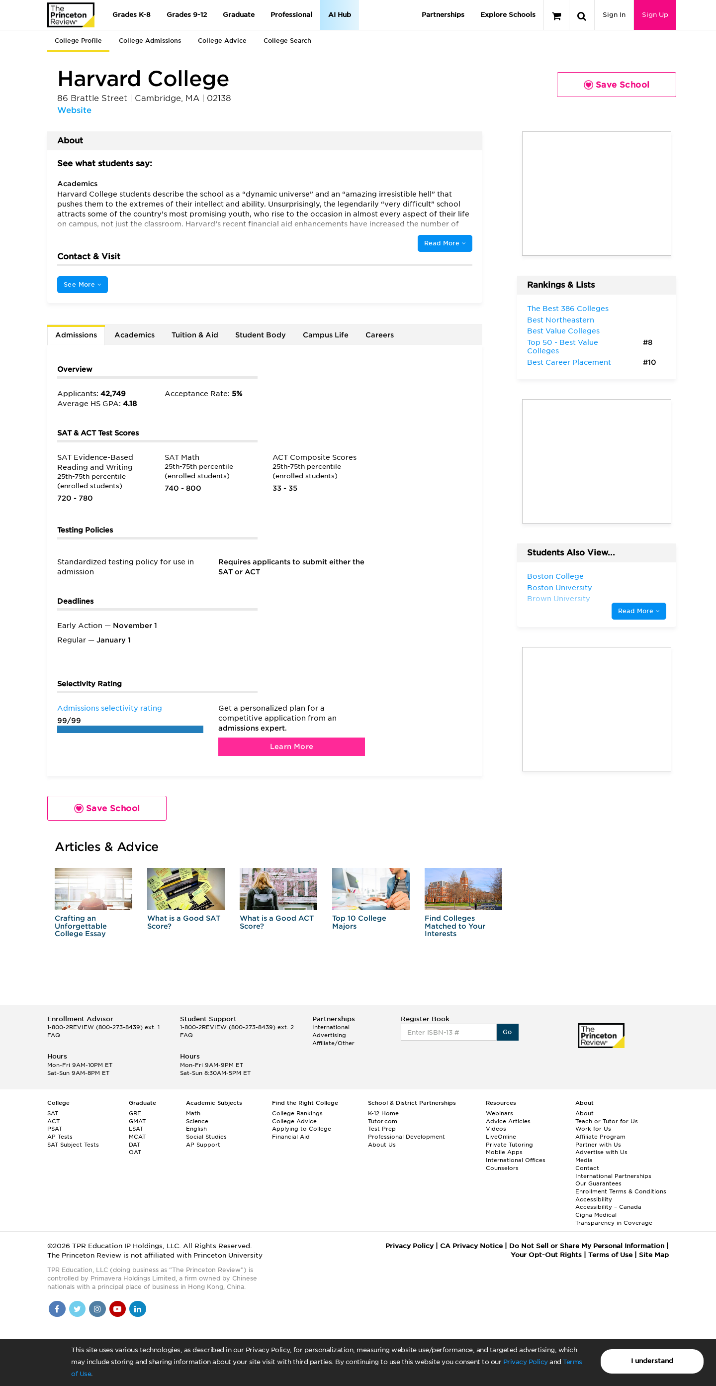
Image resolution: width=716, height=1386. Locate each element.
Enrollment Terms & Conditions (620, 1191)
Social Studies (206, 1136)
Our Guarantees (598, 1183)
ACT (53, 1121)
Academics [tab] (134, 335)
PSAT (54, 1128)
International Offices (515, 1160)
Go (507, 1032)
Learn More (292, 746)
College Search (287, 40)
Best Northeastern (560, 320)
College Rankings (297, 1113)
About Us (382, 1144)
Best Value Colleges (563, 331)
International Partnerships (613, 1176)
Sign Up (655, 14)
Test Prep (382, 1128)
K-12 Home (383, 1113)
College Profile (78, 40)
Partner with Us (598, 1144)
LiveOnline (501, 1136)
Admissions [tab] (76, 335)
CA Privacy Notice (471, 1246)
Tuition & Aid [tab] (195, 335)
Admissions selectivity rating (109, 708)
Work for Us (593, 1128)
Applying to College (301, 1128)
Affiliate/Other (333, 1043)
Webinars (499, 1113)
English (196, 1128)
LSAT (136, 1128)
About (584, 1113)
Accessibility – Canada (608, 1206)
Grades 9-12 (187, 14)
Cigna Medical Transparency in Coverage (613, 1218)
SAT (52, 1113)
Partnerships (443, 14)
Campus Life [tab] (326, 335)
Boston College (555, 576)
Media (584, 1160)
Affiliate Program (600, 1136)
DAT (134, 1144)
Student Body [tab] (260, 335)
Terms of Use (610, 1255)
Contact (587, 1168)
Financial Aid (291, 1136)
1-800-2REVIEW (103, 1027)
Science (197, 1121)
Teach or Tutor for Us (606, 1121)
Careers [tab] (379, 335)
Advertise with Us (601, 1152)
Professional (291, 14)
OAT (135, 1152)
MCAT (137, 1136)
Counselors (502, 1168)
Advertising (329, 1035)
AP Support (203, 1144)
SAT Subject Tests (73, 1144)
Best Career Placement (569, 362)
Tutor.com (382, 1121)
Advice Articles (508, 1121)
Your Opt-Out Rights (546, 1255)
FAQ (53, 1035)
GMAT (137, 1121)
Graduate (239, 14)
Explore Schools (508, 14)
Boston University (559, 588)
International (331, 1027)
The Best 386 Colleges (568, 309)
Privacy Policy (525, 1362)
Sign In (614, 14)
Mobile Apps (504, 1152)
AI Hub (339, 14)
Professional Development (406, 1136)
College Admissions (150, 40)
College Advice (222, 40)
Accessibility (593, 1199)
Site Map (654, 1255)
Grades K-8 (131, 14)
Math (193, 1113)
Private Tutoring (509, 1144)
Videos (496, 1128)
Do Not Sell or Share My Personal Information (586, 1246)
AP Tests (60, 1136)
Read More (445, 243)
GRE (135, 1113)
